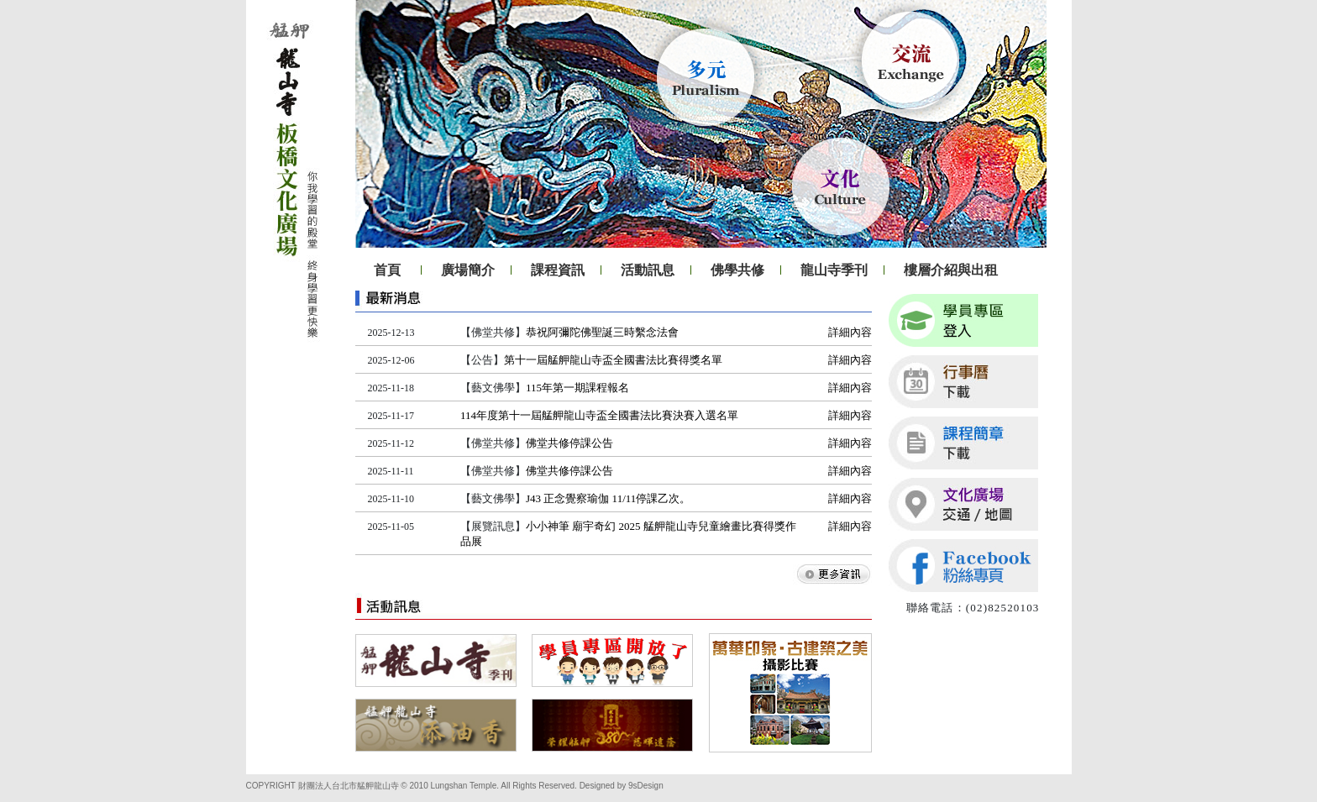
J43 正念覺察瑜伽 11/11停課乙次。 (608, 498)
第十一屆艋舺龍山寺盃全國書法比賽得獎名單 (613, 360)
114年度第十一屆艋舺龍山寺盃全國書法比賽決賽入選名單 (599, 415)
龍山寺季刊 (834, 270)
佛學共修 (737, 270)
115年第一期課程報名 (577, 387)
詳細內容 (850, 332)
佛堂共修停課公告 (569, 443)
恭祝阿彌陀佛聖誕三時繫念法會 (602, 332)
